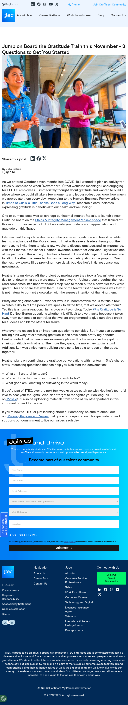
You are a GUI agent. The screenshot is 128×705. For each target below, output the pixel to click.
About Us (39, 573)
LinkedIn (33, 4)
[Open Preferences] (3, 698)
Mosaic (11, 399)
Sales (68, 587)
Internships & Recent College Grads (77, 623)
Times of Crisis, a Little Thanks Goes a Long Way (40, 203)
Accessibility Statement (16, 604)
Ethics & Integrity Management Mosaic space (68, 220)
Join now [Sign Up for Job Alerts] (62, 548)
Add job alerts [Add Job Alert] (22, 535)
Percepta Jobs (74, 630)
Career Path (41, 578)
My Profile (74, 4)
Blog (101, 15)
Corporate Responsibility (10, 597)
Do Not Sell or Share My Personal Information (64, 688)
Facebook (39, 4)
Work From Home (78, 15)
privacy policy (69, 542)
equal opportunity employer (49, 652)
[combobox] (64, 524)
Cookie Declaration (13, 609)
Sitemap (7, 614)
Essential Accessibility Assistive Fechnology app (8, 622)
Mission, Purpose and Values (28, 416)
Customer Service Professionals (76, 580)
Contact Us (118, 15)
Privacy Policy (10, 590)
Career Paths (48, 15)
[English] (10, 4)
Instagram (45, 4)
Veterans (70, 616)
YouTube (51, 4)
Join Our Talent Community (109, 4)
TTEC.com (8, 585)
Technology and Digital (79, 602)
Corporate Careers (76, 597)
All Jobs (70, 573)
